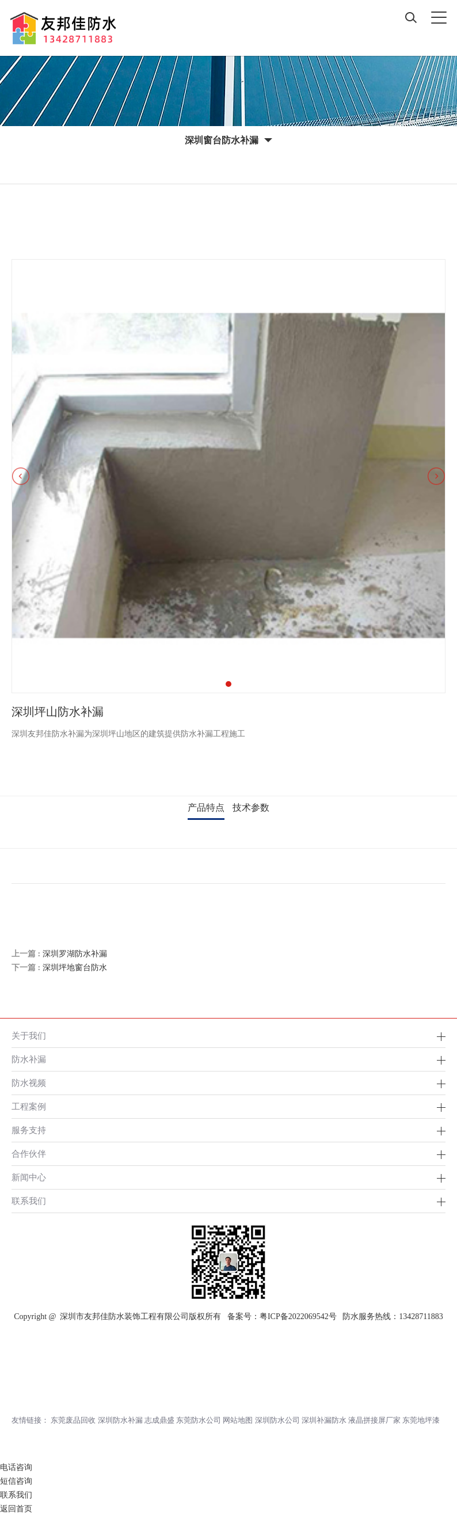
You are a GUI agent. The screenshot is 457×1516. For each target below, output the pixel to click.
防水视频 (29, 1083)
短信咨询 (16, 1481)
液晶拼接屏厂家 (374, 1420)
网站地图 (238, 1420)
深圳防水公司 (277, 1420)
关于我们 (29, 1035)
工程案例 (29, 1106)
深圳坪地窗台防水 (75, 967)
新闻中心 (29, 1177)
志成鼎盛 (159, 1420)
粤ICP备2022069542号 (298, 1316)
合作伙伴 (29, 1153)
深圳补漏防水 (324, 1420)
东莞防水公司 (198, 1420)
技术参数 (251, 807)
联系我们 (29, 1201)
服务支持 (29, 1130)
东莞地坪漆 (421, 1420)
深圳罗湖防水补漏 (75, 953)
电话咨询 (16, 1467)
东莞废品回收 (73, 1420)
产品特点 (206, 807)
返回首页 (16, 1508)
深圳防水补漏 (120, 1420)
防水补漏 (29, 1059)
